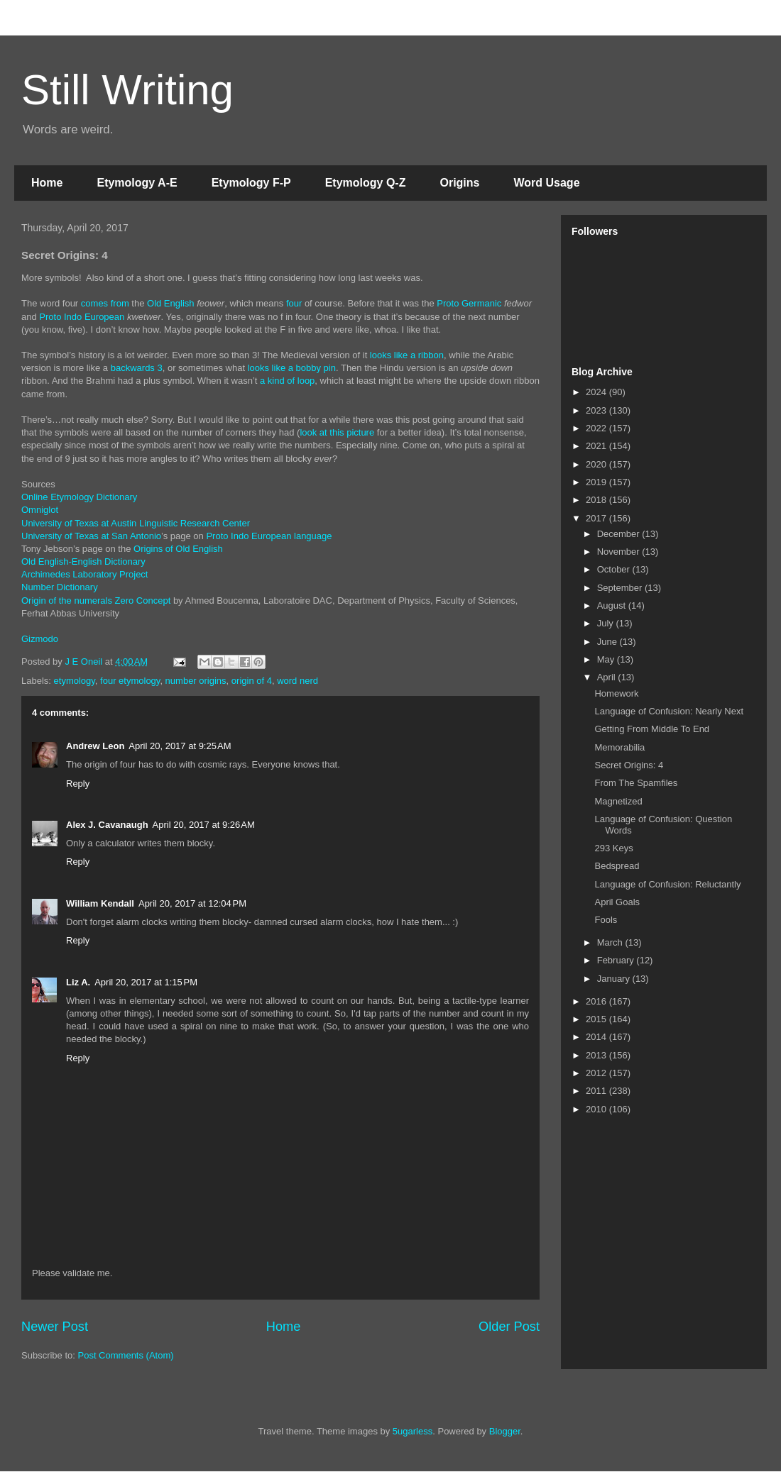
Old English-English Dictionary (83, 561)
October (615, 569)
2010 (597, 1109)
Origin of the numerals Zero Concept (95, 600)
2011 (597, 1090)
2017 (597, 518)
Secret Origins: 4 (628, 765)
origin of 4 (251, 680)
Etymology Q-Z (365, 183)
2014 (597, 1036)
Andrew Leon (95, 746)
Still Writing (127, 90)
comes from (105, 303)
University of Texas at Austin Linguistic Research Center (135, 523)
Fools (605, 919)
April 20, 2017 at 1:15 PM (145, 982)
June (608, 641)
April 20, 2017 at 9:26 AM (204, 824)
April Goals (617, 902)
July (606, 623)
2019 (597, 482)
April (607, 677)
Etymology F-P (251, 183)
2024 (597, 392)
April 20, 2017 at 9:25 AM (180, 746)
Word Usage (546, 183)
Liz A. (78, 982)
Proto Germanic (469, 303)
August (612, 605)
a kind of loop (287, 380)
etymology (74, 680)
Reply (77, 783)
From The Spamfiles (635, 782)
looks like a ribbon (407, 355)
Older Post (509, 1326)
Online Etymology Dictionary (79, 497)
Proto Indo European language (269, 536)
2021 (597, 446)
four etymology (130, 680)
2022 (597, 428)
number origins (195, 680)
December (620, 534)
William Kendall (100, 903)
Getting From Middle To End (651, 729)
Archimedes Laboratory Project (84, 574)
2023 (597, 410)
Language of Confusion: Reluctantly (667, 884)
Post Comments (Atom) (126, 1355)
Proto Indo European (81, 316)
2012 (597, 1073)
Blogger (504, 1431)
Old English (170, 303)
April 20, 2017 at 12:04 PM (192, 903)
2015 (597, 1019)
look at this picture (337, 432)
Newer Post (54, 1326)
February (617, 960)
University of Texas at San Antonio (91, 536)
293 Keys (613, 848)
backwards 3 (137, 368)
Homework (616, 693)
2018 (597, 499)
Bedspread (616, 865)
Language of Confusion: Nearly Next (668, 711)
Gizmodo (39, 638)
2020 (597, 464)
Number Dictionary (59, 587)
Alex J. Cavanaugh (107, 824)
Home (46, 183)
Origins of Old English (178, 548)
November (620, 551)
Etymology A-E (137, 183)
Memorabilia (619, 747)
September (621, 587)
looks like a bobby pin (292, 368)
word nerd (297, 680)
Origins (459, 183)
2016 (597, 1001)
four (294, 303)
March (611, 942)
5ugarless (412, 1431)
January (615, 978)
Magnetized (618, 801)
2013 (597, 1055)
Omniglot (39, 509)
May (607, 659)
